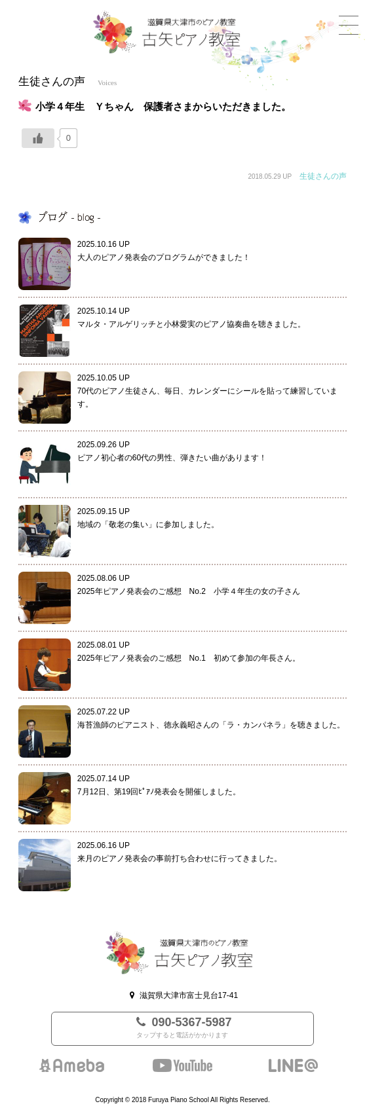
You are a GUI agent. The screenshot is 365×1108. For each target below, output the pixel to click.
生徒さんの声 (323, 176)
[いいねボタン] (38, 138)
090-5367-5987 (182, 1029)
